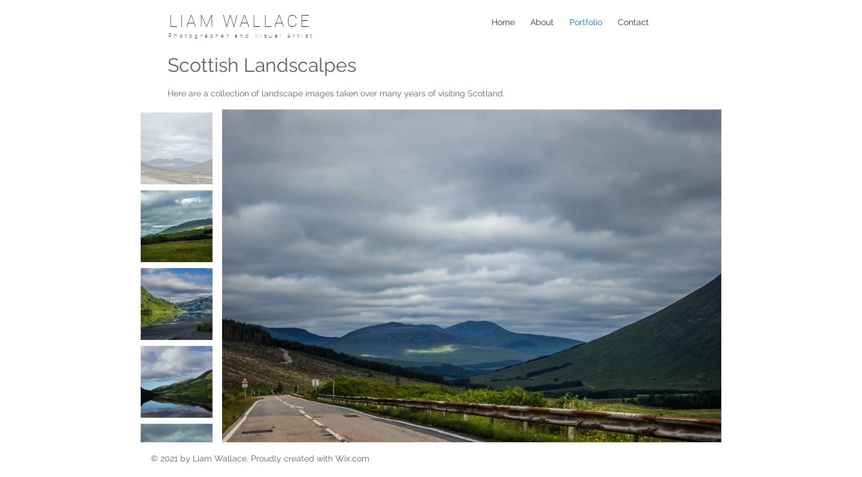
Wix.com (352, 458)
